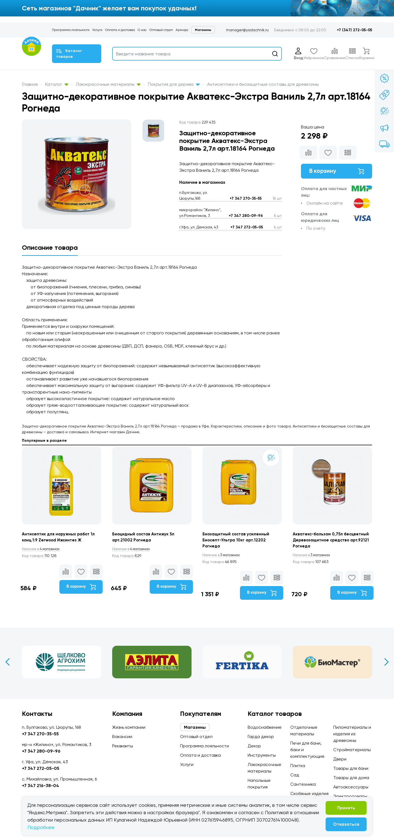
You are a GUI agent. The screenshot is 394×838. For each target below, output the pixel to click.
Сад (294, 774)
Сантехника (303, 784)
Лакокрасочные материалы (108, 84)
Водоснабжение (265, 727)
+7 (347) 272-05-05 (354, 30)
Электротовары (350, 796)
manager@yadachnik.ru (247, 30)
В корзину (336, 172)
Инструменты (262, 755)
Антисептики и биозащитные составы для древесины (263, 84)
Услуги (97, 30)
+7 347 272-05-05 (246, 227)
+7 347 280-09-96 (246, 215)
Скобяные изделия (309, 793)
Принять (346, 807)
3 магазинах (223, 556)
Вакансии (122, 736)
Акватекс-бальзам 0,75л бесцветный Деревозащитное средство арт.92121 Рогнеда (326, 541)
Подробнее (40, 827)
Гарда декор (261, 736)
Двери (339, 759)
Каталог (56, 84)
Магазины (203, 30)
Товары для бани (350, 768)
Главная (30, 84)
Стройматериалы (352, 749)
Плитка (297, 765)
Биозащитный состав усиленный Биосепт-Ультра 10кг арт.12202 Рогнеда (237, 541)
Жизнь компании (128, 727)
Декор (254, 745)
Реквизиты (122, 745)
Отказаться (346, 824)
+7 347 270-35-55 (246, 198)
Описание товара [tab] (50, 247)
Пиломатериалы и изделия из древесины (352, 734)
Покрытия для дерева (174, 84)
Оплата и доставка (120, 30)
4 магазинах (43, 550)
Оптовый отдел (161, 30)
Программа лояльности (70, 30)
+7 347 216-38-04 (40, 785)
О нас (142, 30)
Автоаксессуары (350, 787)
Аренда (182, 30)
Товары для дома (351, 777)
